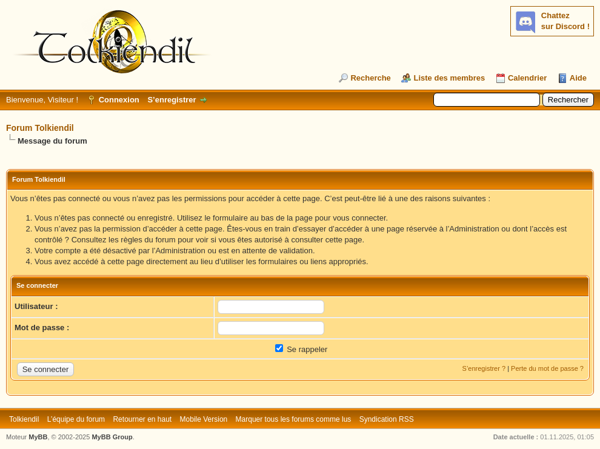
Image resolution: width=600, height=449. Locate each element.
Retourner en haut (142, 419)
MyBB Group (112, 437)
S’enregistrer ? (484, 368)
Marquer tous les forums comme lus (294, 419)
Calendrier (527, 77)
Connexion (119, 99)
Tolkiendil (24, 419)
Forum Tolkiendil (40, 128)
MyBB (37, 437)
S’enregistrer (171, 99)
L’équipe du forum (76, 419)
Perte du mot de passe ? (547, 368)
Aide (578, 77)
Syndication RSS (386, 419)
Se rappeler (301, 349)
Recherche (370, 77)
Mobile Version (204, 419)
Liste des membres (449, 77)
